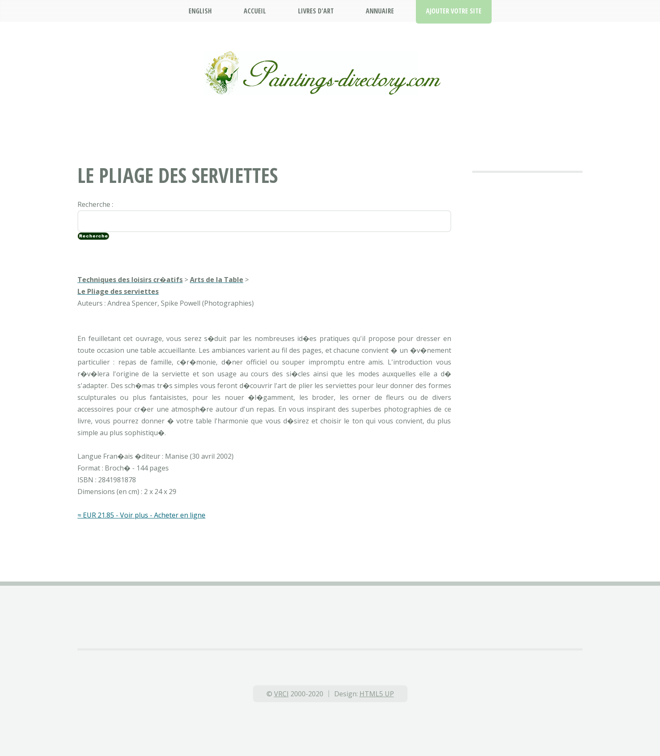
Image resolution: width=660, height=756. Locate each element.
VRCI (281, 693)
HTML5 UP (376, 693)
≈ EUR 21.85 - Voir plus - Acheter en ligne (141, 515)
